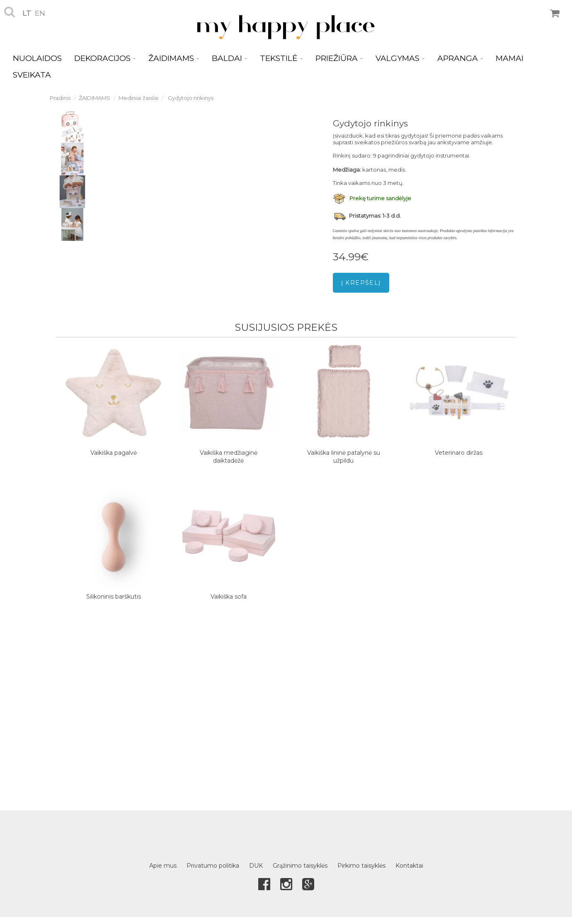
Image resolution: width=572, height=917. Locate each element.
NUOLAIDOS (37, 58)
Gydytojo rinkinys (190, 98)
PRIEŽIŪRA (339, 58)
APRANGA (460, 58)
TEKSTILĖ (281, 58)
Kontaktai (409, 865)
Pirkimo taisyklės (361, 865)
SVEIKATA (32, 75)
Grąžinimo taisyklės (300, 865)
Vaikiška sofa (229, 596)
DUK (256, 865)
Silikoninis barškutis (113, 596)
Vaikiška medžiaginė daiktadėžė (228, 457)
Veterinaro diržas (458, 452)
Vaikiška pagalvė (113, 452)
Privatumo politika (213, 865)
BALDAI (229, 58)
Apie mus (163, 865)
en (40, 13)
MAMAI (510, 58)
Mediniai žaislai (138, 98)
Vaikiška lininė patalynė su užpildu (343, 457)
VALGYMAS (400, 58)
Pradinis (60, 98)
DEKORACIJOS (105, 58)
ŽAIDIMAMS (173, 58)
